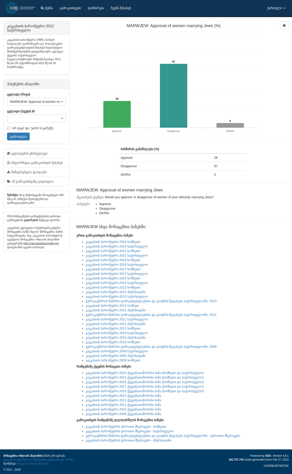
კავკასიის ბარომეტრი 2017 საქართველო (117, 274)
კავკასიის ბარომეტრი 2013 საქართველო (117, 296)
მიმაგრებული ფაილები (27, 172)
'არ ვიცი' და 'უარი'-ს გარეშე (30, 128)
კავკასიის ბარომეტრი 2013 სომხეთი (113, 287)
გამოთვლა (18, 136)
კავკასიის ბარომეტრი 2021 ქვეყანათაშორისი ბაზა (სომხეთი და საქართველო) (145, 377)
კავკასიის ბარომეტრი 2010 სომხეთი (113, 342)
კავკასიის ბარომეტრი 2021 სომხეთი (113, 251)
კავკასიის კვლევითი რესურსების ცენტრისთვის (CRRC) (39, 459)
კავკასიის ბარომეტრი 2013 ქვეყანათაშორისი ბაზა (123, 395)
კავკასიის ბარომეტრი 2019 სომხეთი (113, 260)
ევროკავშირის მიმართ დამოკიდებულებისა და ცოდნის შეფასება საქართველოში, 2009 (151, 346)
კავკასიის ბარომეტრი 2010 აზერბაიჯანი (116, 337)
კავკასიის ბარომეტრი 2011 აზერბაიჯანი (116, 324)
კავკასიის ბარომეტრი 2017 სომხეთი (113, 269)
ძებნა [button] (47, 8)
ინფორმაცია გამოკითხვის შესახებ (35, 163)
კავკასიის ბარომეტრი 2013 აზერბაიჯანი (116, 292)
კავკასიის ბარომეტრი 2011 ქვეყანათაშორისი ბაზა (123, 405)
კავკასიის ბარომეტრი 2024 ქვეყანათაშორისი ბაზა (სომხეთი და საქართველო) (145, 373)
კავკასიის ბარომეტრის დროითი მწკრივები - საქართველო (130, 431)
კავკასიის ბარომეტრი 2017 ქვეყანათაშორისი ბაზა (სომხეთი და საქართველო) (145, 386)
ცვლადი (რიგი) (18, 94)
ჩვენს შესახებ (121, 8)
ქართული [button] (276, 8)
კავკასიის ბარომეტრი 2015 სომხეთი (113, 278)
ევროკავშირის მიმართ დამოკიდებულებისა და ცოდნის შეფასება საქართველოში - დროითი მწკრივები (163, 436)
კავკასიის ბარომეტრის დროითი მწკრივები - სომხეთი (126, 426)
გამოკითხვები (70, 8)
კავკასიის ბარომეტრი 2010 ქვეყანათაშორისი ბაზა (123, 409)
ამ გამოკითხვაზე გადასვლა (30, 181)
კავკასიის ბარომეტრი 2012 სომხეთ (112, 305)
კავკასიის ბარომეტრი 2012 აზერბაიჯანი (116, 310)
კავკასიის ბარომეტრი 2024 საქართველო (117, 246)
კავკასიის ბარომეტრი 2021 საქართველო (117, 255)
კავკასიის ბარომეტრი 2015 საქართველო (117, 283)
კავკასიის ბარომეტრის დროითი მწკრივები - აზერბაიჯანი (128, 440)
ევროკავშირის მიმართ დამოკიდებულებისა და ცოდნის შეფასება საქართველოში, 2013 (151, 301)
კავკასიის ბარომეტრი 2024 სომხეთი (113, 242)
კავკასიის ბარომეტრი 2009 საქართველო (117, 351)
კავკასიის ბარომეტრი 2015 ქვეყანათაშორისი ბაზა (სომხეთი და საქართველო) (145, 391)
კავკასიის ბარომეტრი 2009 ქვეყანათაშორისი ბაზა (123, 414)
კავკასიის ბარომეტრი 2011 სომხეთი (113, 328)
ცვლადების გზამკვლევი (27, 153)
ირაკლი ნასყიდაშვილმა (32, 463)
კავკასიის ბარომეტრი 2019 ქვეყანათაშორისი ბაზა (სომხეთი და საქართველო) (145, 382)
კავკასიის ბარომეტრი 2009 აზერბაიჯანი (116, 356)
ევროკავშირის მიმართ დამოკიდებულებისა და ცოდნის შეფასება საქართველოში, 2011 (151, 315)
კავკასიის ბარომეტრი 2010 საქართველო (117, 333)
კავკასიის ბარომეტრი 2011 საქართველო (117, 319)
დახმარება (96, 8)
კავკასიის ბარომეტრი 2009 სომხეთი (113, 360)
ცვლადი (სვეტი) (19, 111)
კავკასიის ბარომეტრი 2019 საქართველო (117, 264)
